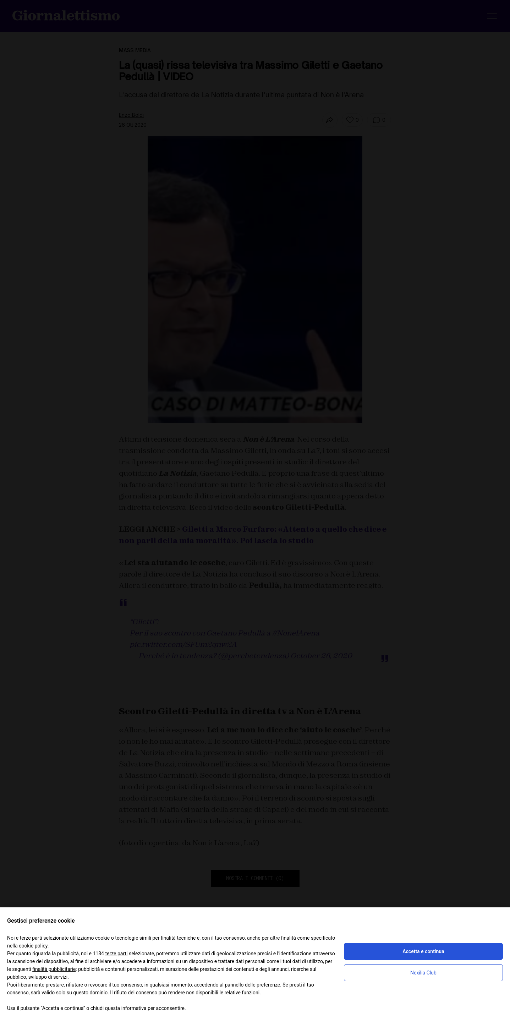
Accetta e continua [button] (423, 951)
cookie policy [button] (33, 946)
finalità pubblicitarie (54, 969)
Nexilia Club (423, 973)
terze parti (116, 953)
